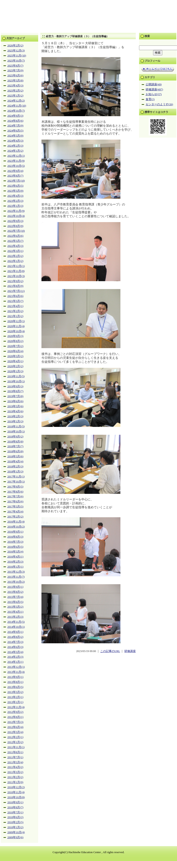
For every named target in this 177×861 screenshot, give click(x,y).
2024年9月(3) (15, 115)
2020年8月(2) (15, 341)
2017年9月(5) (15, 486)
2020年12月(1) (16, 321)
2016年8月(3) (15, 536)
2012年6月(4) (15, 727)
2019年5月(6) (15, 406)
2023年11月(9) (16, 160)
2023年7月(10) (16, 180)
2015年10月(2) (16, 581)
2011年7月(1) (15, 757)
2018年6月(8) (15, 451)
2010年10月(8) (16, 797)
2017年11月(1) (16, 476)
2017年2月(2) (15, 516)
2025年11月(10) (16, 55)
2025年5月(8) (15, 80)
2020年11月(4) (16, 326)
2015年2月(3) (15, 616)
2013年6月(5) (15, 687)
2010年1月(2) (15, 827)
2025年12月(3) (16, 50)
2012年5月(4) (15, 732)
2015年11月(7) (16, 576)
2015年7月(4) (15, 596)
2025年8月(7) (15, 65)
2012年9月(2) (15, 712)
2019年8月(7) (15, 391)
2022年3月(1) (15, 251)
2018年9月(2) (15, 436)
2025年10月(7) (16, 60)
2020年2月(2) (15, 366)
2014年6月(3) (15, 647)
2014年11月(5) (16, 621)
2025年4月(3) (15, 85)
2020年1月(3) (15, 371)
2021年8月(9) (15, 286)
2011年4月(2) (15, 767)
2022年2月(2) (15, 256)
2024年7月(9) (15, 125)
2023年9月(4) (15, 170)
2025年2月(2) (15, 90)
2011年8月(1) (15, 752)
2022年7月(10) (16, 230)
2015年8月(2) (15, 591)
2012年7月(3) (15, 722)
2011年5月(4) (15, 762)
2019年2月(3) (15, 416)
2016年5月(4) (15, 551)
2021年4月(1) (15, 306)
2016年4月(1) (15, 556)
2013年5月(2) (15, 692)
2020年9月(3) (15, 336)
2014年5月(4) (15, 652)
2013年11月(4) (16, 671)
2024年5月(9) (15, 135)
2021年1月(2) (15, 316)
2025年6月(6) (15, 75)
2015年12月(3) (16, 571)
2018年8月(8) (15, 441)
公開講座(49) (154, 84)
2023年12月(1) (16, 155)
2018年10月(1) (16, 431)
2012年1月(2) (15, 742)
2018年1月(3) (15, 471)
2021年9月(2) (15, 281)
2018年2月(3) (15, 466)
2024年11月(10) (16, 105)
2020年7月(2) (15, 346)
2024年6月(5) (15, 130)
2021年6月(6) (15, 296)
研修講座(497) (154, 89)
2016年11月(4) (16, 521)
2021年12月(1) (16, 266)
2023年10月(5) (16, 165)
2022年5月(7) (15, 240)
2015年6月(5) (15, 601)
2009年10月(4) (16, 832)
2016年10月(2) (16, 526)
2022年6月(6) (15, 235)
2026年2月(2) (15, 45)
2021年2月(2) (15, 311)
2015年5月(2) (15, 606)
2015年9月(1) (15, 586)
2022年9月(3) (15, 221)
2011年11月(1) (16, 747)
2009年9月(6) (15, 837)
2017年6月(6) (15, 501)
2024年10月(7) (16, 110)
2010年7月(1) (15, 812)
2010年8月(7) (15, 807)
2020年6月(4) (15, 351)
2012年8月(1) (15, 717)
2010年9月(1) (15, 802)
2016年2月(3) (15, 561)
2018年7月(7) (15, 446)
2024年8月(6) (15, 120)
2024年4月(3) (15, 140)
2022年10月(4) (16, 215)
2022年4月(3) (15, 245)
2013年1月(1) (15, 702)
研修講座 (130, 651)
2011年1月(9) (15, 782)
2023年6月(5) (15, 185)
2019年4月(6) (15, 411)
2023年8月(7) (15, 175)
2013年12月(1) (16, 666)
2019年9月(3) (15, 386)
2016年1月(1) (15, 566)
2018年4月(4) (15, 461)
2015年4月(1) (15, 611)
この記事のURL (110, 651)
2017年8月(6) (15, 491)
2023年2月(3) (15, 200)
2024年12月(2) (16, 100)
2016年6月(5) (15, 546)
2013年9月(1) (15, 677)
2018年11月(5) (16, 426)
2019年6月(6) (15, 401)
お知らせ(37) (154, 94)
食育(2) (150, 99)
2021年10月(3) (16, 276)
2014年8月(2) (15, 636)
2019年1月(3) (15, 421)
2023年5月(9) (15, 190)
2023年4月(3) (15, 195)
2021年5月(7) (15, 301)
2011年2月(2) (15, 777)
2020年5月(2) (15, 356)
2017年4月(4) (15, 511)
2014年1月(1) (15, 661)
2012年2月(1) (15, 737)
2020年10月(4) (16, 331)
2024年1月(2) (15, 150)
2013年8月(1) (15, 682)
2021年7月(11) (16, 291)
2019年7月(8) (15, 396)
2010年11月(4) (16, 792)
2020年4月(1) (15, 361)
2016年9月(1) (15, 531)
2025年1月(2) (15, 95)
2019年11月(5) (16, 376)
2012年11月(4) (16, 707)
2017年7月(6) (15, 496)
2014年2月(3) (15, 656)
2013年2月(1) (15, 697)
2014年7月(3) (15, 642)
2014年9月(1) (15, 631)
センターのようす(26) (159, 104)
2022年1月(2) (15, 261)
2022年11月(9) (16, 210)
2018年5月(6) (15, 456)
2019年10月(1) (16, 381)
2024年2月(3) (15, 145)
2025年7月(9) (15, 70)
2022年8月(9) (15, 226)
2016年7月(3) (15, 541)
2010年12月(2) (16, 787)
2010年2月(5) (15, 822)
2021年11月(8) (16, 271)
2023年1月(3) (15, 205)
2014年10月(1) (16, 626)
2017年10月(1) (16, 481)
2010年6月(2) (15, 817)
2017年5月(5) (15, 506)
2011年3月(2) (15, 772)
